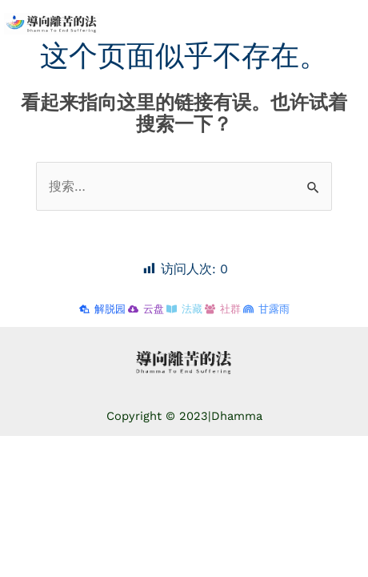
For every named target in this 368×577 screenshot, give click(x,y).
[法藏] (184, 309)
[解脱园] (102, 309)
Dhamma (236, 416)
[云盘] (146, 309)
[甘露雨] (266, 309)
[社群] (223, 309)
